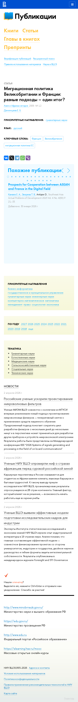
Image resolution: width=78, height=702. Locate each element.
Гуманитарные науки (23, 353)
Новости (11, 386)
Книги (11, 30)
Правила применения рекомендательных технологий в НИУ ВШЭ (38, 686)
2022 (57, 324)
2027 (24, 324)
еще (30, 329)
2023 (50, 324)
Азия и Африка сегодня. (16, 105)
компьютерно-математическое (26, 300)
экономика (52, 304)
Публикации (35, 16)
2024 (44, 324)
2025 (37, 324)
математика (52, 300)
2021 (64, 324)
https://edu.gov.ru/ (16, 621)
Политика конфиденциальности (21, 679)
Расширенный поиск (44, 58)
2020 (11, 329)
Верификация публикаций (17, 58)
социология (39, 304)
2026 (30, 324)
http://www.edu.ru (15, 635)
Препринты (17, 47)
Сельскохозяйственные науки (28, 365)
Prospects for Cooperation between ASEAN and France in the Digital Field (39, 186)
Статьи (30, 30)
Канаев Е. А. (14, 194)
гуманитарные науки (19, 296)
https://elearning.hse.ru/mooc (22, 648)
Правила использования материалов (22, 64)
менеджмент (15, 304)
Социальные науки (22, 369)
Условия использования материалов (24, 673)
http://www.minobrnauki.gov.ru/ (23, 607)
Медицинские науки (22, 361)
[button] (8, 177)
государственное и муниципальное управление (35, 292)
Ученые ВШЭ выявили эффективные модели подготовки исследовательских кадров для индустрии (36, 517)
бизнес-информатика (20, 288)
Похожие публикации (34, 170)
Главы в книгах (22, 38)
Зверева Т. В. (28, 194)
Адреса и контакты (39, 667)
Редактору (69, 698)
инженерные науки (43, 296)
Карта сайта (10, 693)
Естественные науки (23, 357)
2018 (24, 329)
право (27, 304)
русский (18, 128)
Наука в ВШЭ (50, 64)
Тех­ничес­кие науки (22, 373)
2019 (17, 329)
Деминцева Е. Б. (12, 110)
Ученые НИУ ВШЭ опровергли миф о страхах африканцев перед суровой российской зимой (38, 466)
